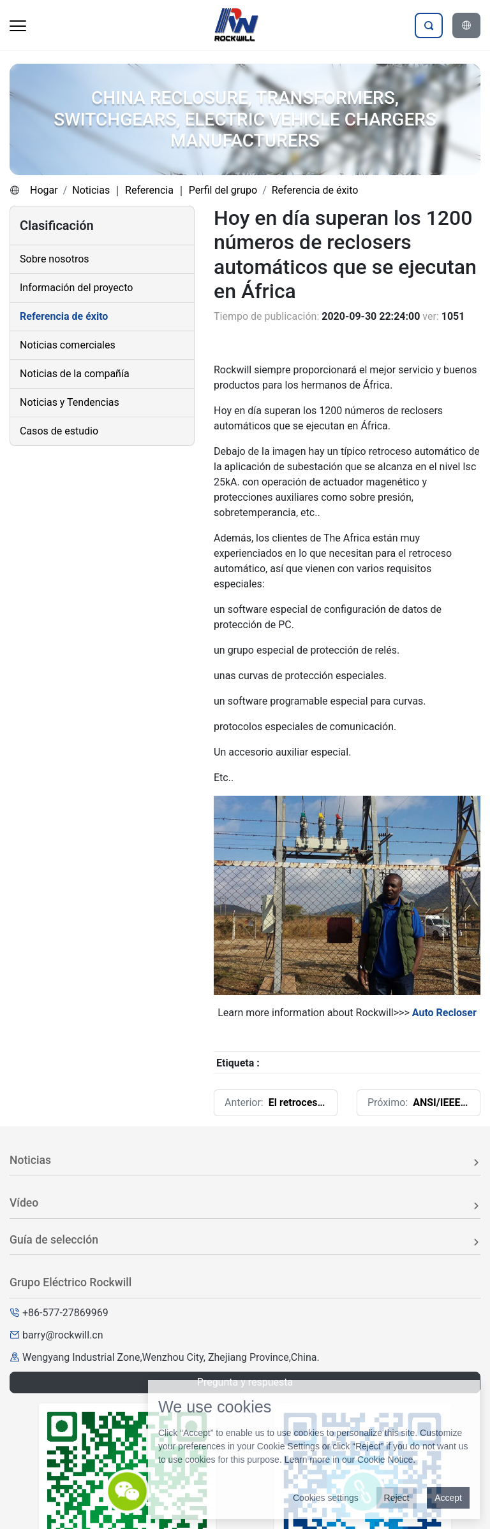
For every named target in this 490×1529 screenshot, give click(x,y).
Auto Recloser (444, 1013)
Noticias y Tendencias (69, 402)
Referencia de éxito (315, 190)
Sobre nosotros (54, 259)
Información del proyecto (76, 288)
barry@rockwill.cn (62, 1335)
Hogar (44, 190)
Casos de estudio (59, 431)
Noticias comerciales (67, 345)
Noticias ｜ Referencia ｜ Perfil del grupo (164, 190)
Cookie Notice (385, 1459)
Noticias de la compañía (75, 374)
